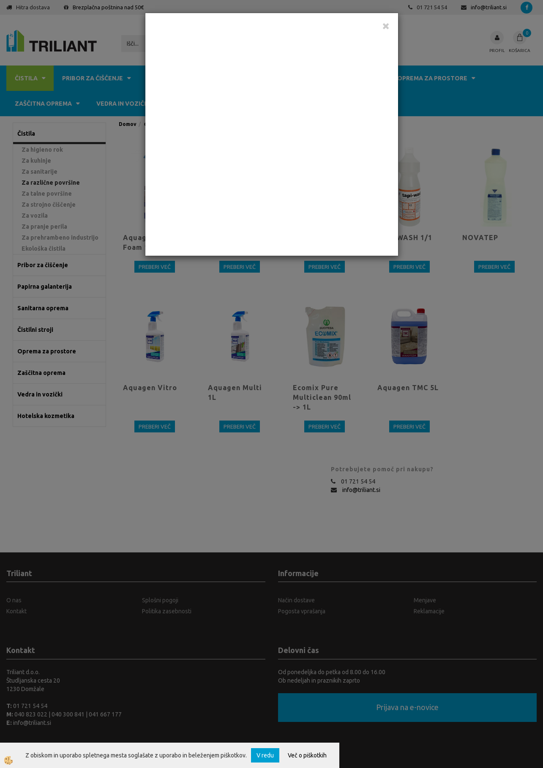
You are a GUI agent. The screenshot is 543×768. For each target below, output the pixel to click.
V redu (265, 755)
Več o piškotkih (307, 755)
